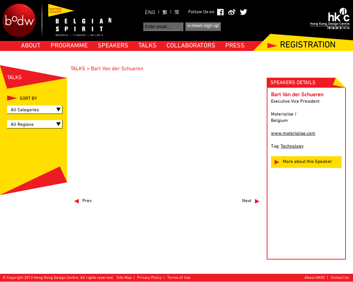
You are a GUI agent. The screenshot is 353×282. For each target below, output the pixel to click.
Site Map (124, 278)
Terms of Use (178, 278)
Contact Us (340, 278)
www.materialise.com (293, 134)
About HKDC (315, 278)
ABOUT (31, 46)
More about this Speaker (307, 162)
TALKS (147, 46)
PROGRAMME (69, 46)
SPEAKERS (113, 46)
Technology (292, 146)
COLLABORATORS (191, 46)
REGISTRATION (308, 45)
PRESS (235, 46)
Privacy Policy (149, 278)
